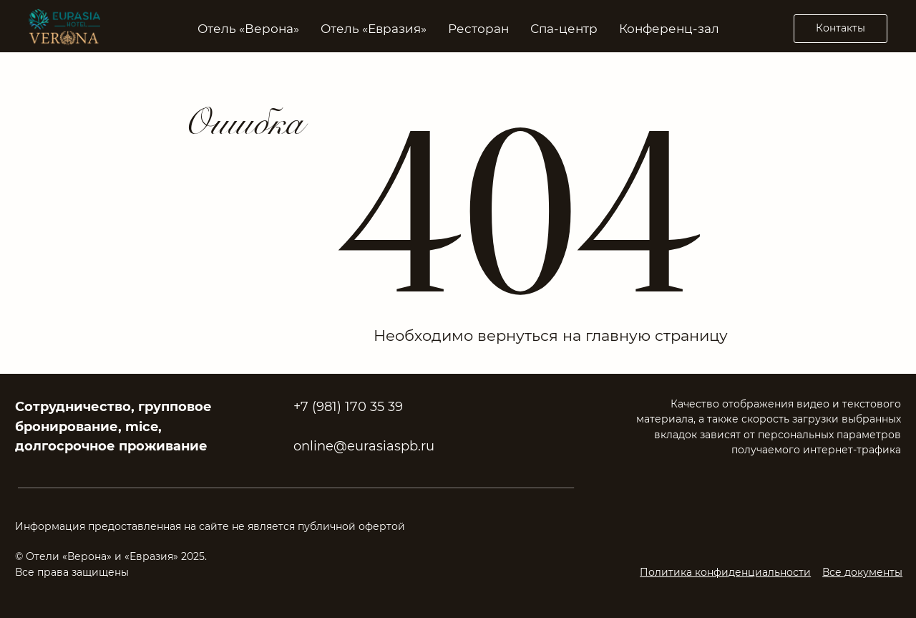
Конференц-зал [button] (669, 28)
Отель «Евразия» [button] (374, 28)
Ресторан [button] (478, 28)
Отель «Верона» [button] (248, 28)
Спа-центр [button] (564, 28)
